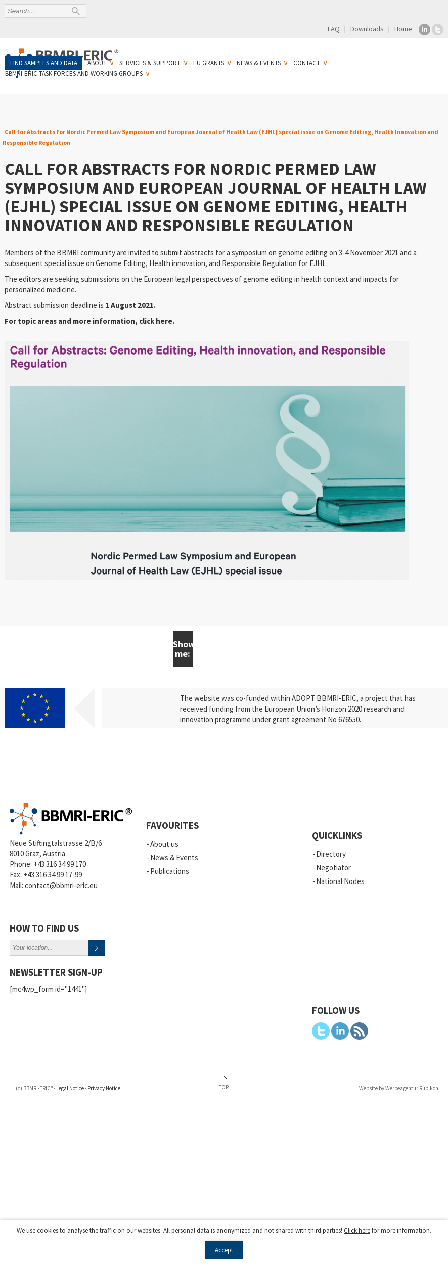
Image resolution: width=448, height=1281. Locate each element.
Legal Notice (70, 1088)
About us (164, 844)
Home (403, 28)
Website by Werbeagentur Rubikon (398, 1088)
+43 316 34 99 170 (59, 864)
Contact (306, 63)
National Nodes (340, 881)
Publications (169, 871)
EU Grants (208, 63)
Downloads (367, 28)
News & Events (259, 63)
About (97, 63)
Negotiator (333, 867)
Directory (331, 854)
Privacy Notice (103, 1088)
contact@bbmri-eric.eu (61, 885)
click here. (156, 321)
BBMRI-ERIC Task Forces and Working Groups (74, 73)
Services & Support (150, 63)
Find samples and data (43, 63)
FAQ (334, 28)
